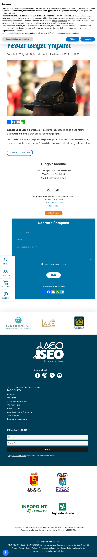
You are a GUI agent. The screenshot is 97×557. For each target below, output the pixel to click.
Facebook (53, 206)
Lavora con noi (13, 408)
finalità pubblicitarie (59, 21)
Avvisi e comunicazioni (17, 401)
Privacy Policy (60, 264)
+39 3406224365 (55, 202)
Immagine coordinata (17, 419)
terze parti (41, 16)
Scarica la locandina (20, 152)
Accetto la (55, 264)
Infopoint (11, 394)
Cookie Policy (31, 548)
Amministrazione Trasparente (20, 412)
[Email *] (47, 443)
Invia (53, 275)
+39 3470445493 (55, 199)
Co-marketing (13, 405)
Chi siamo (11, 398)
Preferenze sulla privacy (49, 548)
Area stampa (13, 415)
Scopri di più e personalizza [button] (17, 39)
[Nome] (47, 437)
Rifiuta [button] (73, 39)
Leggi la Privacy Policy (17, 455)
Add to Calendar (53, 213)
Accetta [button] (87, 39)
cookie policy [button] (11, 13)
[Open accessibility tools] (6, 553)
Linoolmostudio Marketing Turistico (48, 551)
